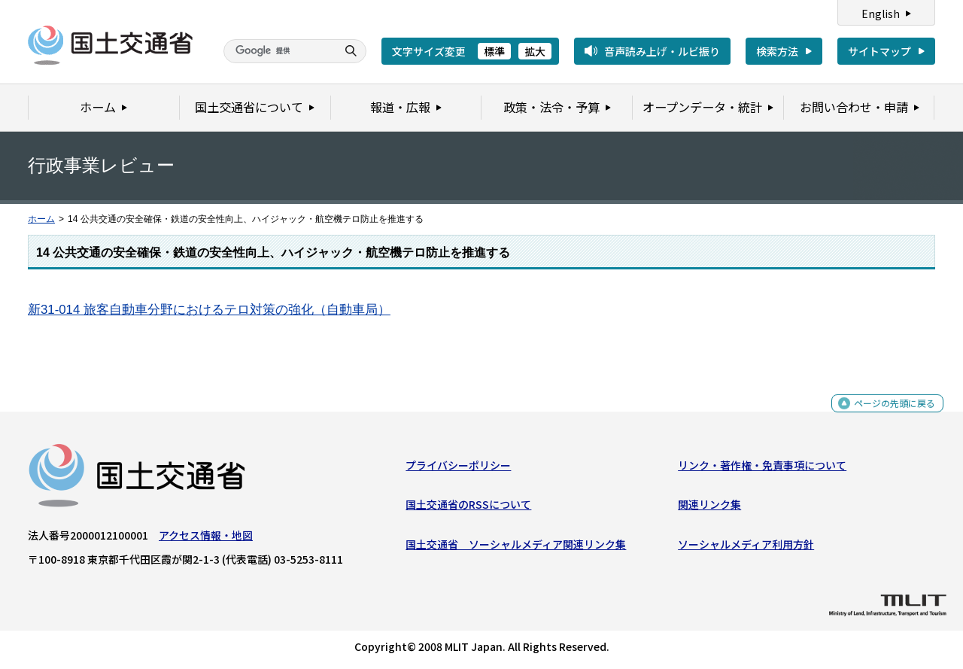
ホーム (41, 219)
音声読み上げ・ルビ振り (662, 51)
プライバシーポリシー (458, 468)
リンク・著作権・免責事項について (762, 468)
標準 (494, 51)
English (880, 13)
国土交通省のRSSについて (468, 507)
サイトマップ (879, 51)
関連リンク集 (709, 507)
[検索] (278, 51)
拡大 (534, 51)
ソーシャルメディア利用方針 (746, 547)
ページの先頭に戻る (889, 414)
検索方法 (777, 51)
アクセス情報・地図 (206, 538)
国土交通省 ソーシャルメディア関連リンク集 (516, 547)
